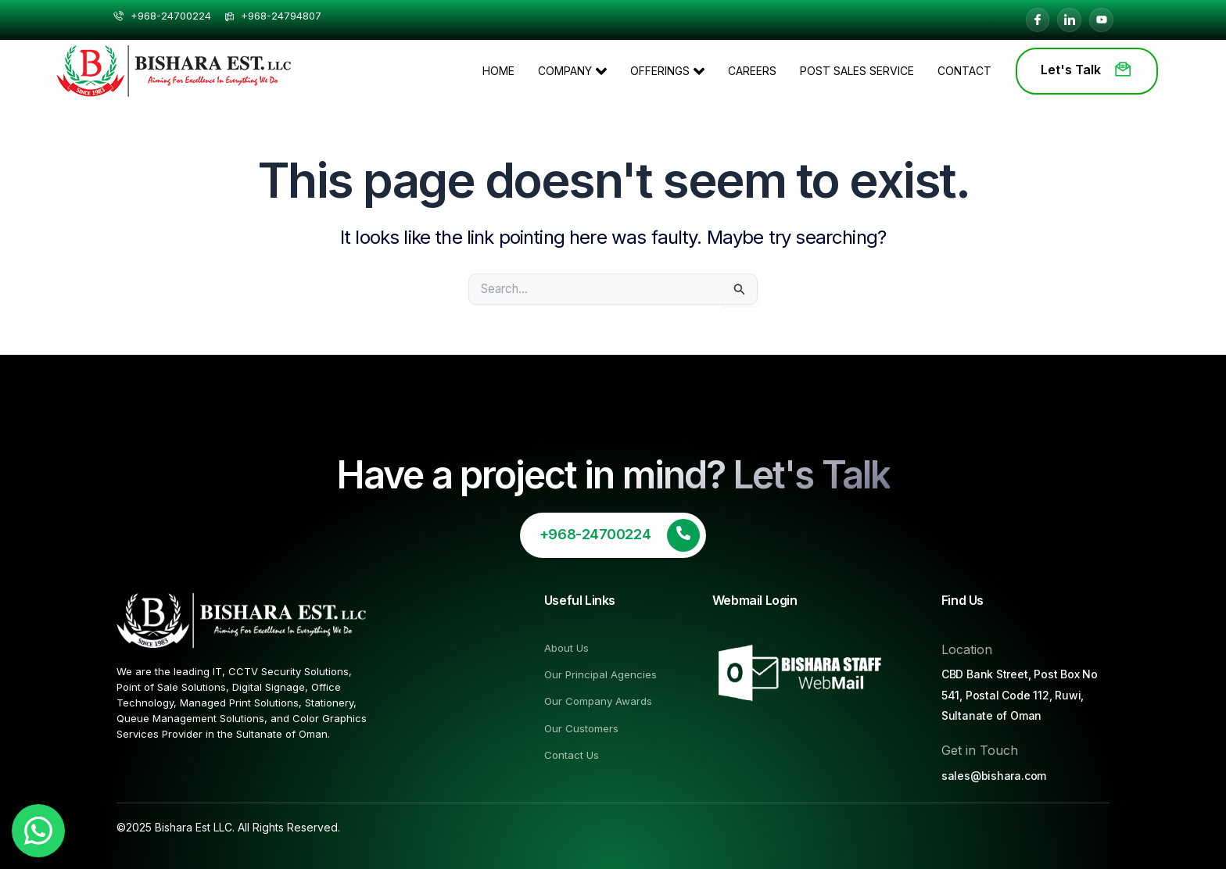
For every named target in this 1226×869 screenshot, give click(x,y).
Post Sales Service (857, 70)
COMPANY (572, 71)
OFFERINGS (667, 71)
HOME (498, 70)
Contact (964, 70)
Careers (752, 70)
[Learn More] (613, 535)
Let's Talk (1087, 69)
